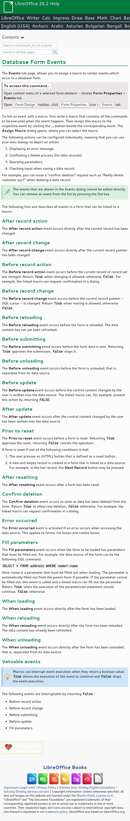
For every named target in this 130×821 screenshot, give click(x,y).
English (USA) (15, 26)
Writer (33, 18)
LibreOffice (12, 18)
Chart (115, 18)
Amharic (40, 26)
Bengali (114, 26)
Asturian (74, 26)
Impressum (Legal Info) (19, 787)
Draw (76, 18)
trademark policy (56, 812)
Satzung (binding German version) (26, 791)
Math (102, 18)
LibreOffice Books (65, 767)
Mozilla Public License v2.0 (95, 795)
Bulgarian (95, 26)
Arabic (57, 26)
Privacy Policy (47, 787)
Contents (10, 37)
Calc (46, 18)
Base (90, 18)
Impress (61, 18)
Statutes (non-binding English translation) (87, 787)
